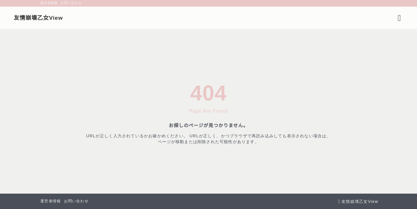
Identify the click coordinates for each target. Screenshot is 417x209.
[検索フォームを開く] (374, 18)
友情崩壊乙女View (63, 18)
